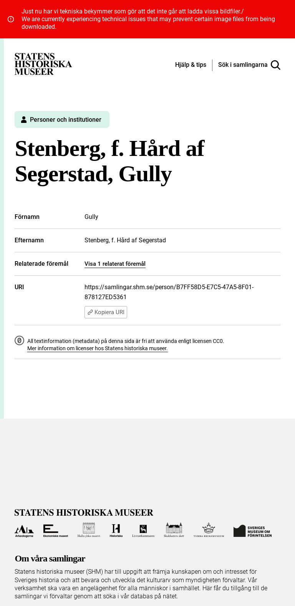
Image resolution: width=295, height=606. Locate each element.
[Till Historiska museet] (116, 530)
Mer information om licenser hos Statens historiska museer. (97, 348)
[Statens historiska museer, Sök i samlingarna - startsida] (43, 63)
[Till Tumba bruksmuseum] (209, 530)
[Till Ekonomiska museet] (55, 530)
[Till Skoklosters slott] (174, 530)
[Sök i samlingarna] (249, 65)
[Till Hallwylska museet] (89, 530)
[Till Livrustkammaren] (143, 530)
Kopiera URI (105, 312)
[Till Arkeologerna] (24, 530)
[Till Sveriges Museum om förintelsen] (253, 530)
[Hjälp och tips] (190, 65)
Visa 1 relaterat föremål (115, 263)
